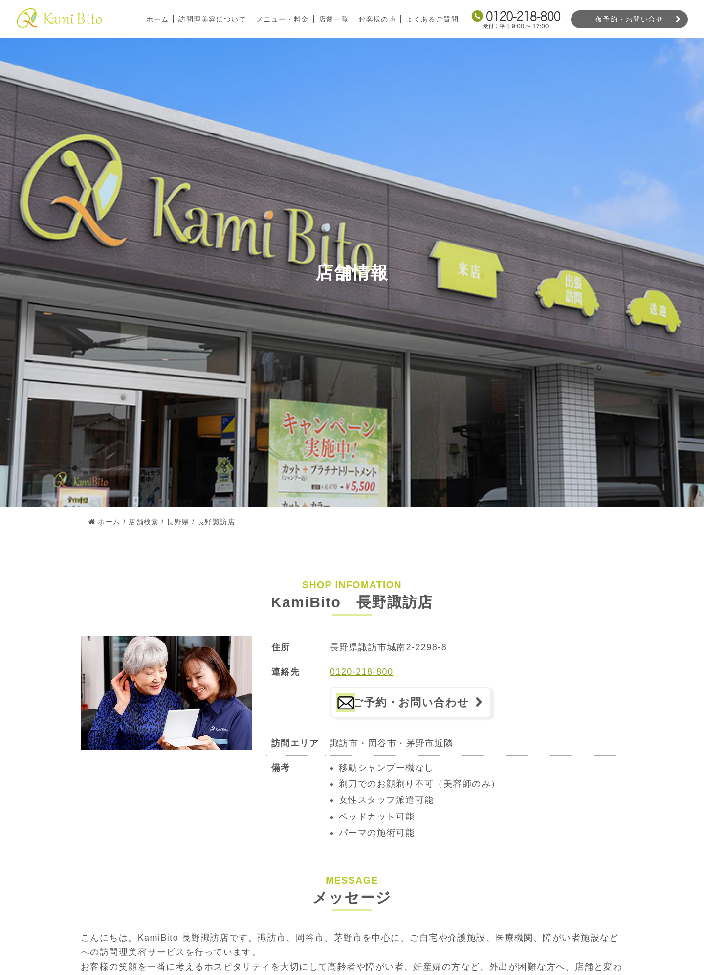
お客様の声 (377, 19)
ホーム (157, 19)
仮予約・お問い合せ (629, 19)
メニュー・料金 (282, 19)
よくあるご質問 (432, 19)
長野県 (178, 522)
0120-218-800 (361, 672)
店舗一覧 (333, 19)
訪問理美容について (212, 19)
